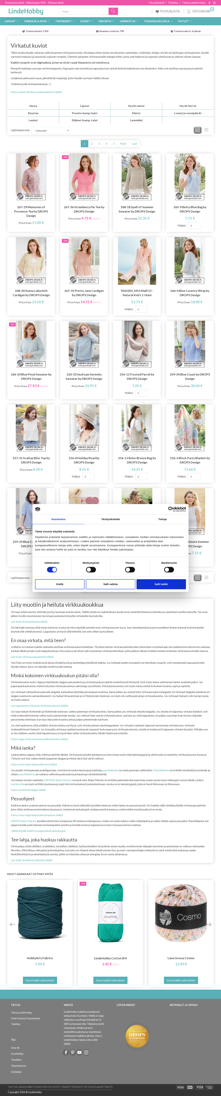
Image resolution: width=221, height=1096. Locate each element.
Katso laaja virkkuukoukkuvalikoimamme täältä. (39, 739)
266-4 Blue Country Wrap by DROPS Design (189, 293)
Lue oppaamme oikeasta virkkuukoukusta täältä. (39, 705)
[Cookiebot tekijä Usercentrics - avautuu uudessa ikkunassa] (171, 509)
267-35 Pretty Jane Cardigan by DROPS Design (84, 293)
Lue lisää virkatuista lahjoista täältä (31, 860)
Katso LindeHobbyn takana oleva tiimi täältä (83, 1039)
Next (123, 143)
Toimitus (173, 2)
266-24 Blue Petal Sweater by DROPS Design (31, 377)
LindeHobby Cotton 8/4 (110, 958)
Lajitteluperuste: (20, 130)
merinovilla (17, 784)
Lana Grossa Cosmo (181, 958)
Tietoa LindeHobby (194, 2)
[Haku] (113, 11)
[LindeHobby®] (26, 10)
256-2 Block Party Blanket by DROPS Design (190, 460)
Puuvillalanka (161, 770)
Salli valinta (110, 584)
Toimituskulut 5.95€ (37, 31)
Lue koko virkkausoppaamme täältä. (32, 656)
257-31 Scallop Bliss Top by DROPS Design (31, 460)
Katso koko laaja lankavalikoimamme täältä (37, 815)
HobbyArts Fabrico (40, 958)
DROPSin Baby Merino (58, 780)
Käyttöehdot (74, 1086)
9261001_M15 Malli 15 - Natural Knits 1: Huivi (137, 293)
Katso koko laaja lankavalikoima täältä (34, 764)
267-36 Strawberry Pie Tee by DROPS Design (84, 209)
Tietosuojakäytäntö (98, 1086)
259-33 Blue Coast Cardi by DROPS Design (31, 544)
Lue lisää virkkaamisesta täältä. (29, 621)
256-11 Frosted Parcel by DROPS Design (137, 377)
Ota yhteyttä (156, 2)
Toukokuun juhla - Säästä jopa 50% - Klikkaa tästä (34, 2)
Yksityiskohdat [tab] (110, 519)
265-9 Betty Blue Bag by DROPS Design (189, 209)
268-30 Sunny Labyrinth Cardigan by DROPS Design (31, 293)
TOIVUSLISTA (168, 11)
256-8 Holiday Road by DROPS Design (84, 460)
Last (134, 143)
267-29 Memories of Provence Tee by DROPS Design (31, 211)
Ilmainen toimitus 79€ (112, 31)
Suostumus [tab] (58, 519)
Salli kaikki (161, 584)
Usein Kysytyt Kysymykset (25, 1018)
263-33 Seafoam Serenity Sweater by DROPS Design (84, 377)
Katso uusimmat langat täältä (28, 789)
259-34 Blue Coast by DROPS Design (190, 377)
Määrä (182, 225)
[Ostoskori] (200, 11)
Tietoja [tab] (162, 519)
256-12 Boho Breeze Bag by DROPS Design (137, 460)
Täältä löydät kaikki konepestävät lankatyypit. (38, 830)
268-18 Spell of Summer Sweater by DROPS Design (137, 209)
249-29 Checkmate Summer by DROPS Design (190, 544)
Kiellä (59, 584)
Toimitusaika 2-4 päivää (187, 31)
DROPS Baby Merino (23, 821)
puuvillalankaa (26, 774)
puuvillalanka (110, 770)
